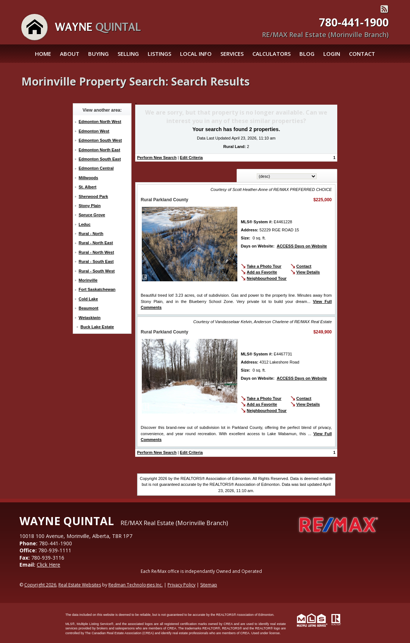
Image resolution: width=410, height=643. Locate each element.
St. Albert (88, 187)
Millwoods (88, 178)
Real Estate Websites (79, 585)
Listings (159, 53)
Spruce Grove (92, 215)
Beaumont (88, 308)
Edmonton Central (96, 168)
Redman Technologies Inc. (135, 585)
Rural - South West (97, 271)
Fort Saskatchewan (97, 289)
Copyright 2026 (40, 585)
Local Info (196, 53)
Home (43, 53)
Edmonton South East (100, 159)
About (69, 53)
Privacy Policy (181, 585)
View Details (308, 272)
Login (331, 53)
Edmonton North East (99, 150)
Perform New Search (157, 157)
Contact (362, 53)
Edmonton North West (100, 121)
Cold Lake (88, 299)
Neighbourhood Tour (267, 278)
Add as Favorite (262, 272)
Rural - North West (96, 252)
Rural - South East (96, 261)
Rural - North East (96, 243)
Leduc (84, 224)
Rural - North (91, 233)
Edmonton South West (100, 140)
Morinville (88, 280)
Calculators (271, 53)
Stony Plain (90, 205)
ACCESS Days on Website (302, 246)
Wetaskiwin (90, 317)
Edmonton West (94, 131)
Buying (98, 53)
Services (232, 53)
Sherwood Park (93, 196)
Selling (128, 53)
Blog (306, 53)
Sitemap (208, 585)
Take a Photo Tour (264, 266)
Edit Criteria (191, 157)
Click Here (48, 564)
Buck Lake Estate (97, 327)
